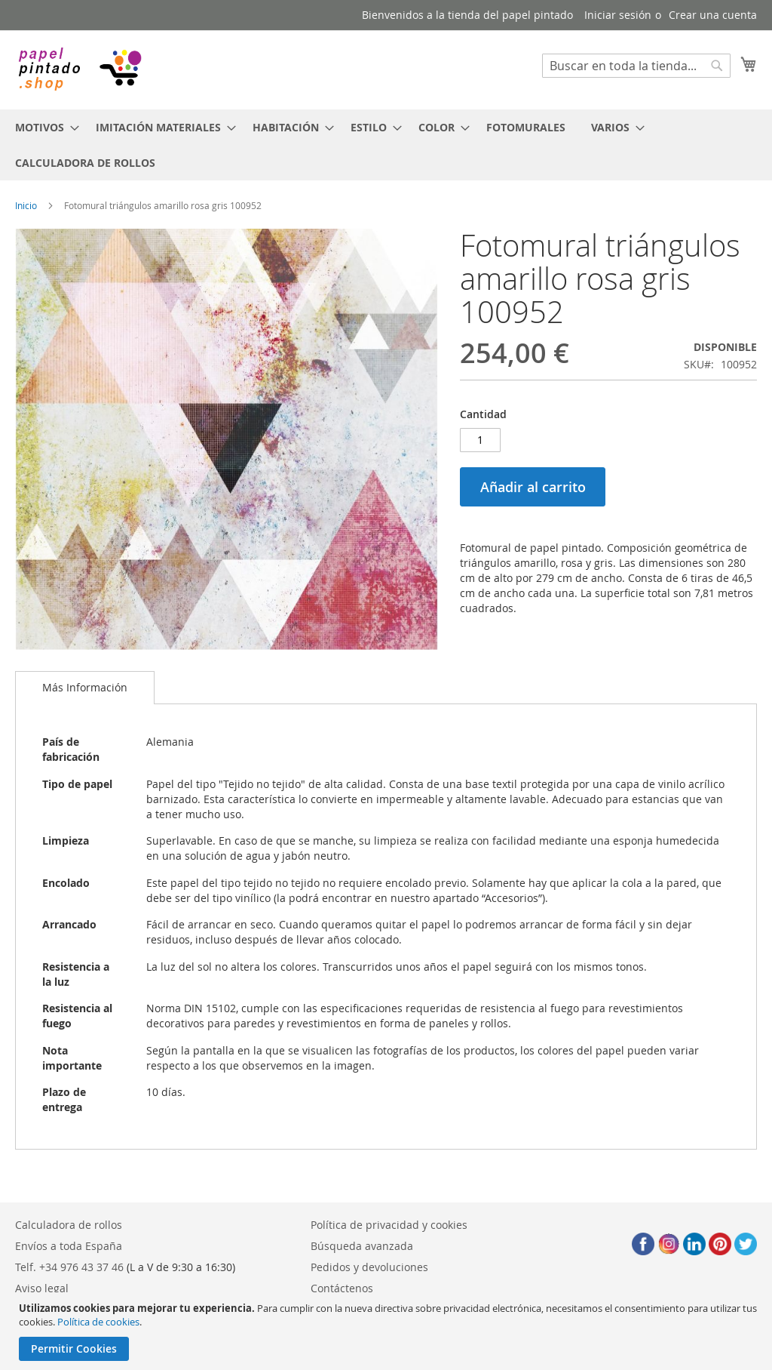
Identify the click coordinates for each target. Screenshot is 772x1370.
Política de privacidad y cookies (389, 1225)
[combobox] (636, 66)
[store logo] (79, 69)
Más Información (84, 687)
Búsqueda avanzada (362, 1246)
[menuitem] (42, 127)
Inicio (26, 205)
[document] (388, 1331)
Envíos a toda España (68, 1246)
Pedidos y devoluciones (369, 1267)
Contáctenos (342, 1288)
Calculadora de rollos (68, 1225)
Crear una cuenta (713, 15)
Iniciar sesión (617, 15)
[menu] (386, 144)
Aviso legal (42, 1288)
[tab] (85, 687)
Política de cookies (98, 1321)
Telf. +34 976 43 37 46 (69, 1267)
